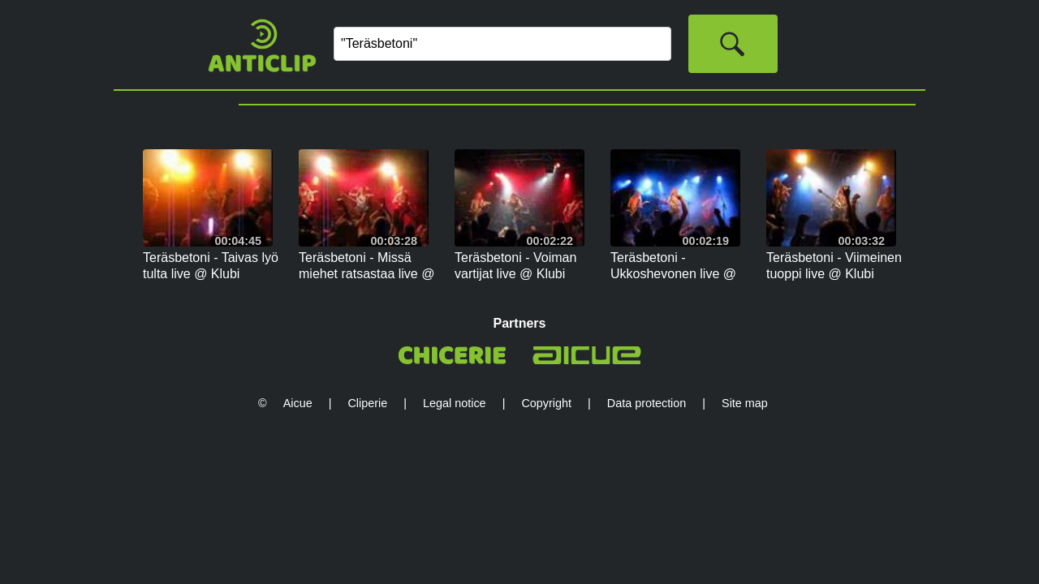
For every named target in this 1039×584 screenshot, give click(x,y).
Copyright (546, 403)
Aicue (298, 403)
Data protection (647, 403)
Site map (745, 403)
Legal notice (454, 403)
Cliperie (367, 403)
